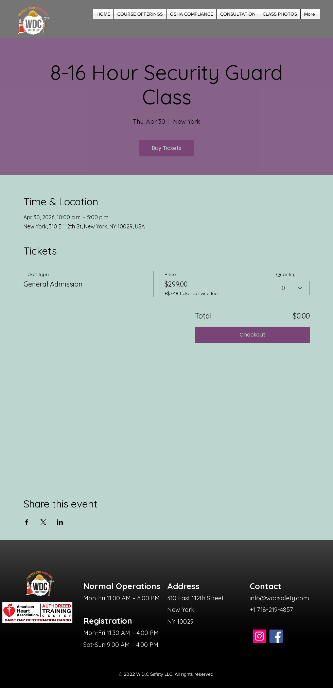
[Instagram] (259, 636)
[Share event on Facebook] (26, 522)
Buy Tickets (166, 148)
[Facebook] (276, 636)
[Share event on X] (43, 522)
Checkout (252, 335)
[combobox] (293, 288)
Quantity (286, 274)
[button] (140, 14)
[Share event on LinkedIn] (60, 522)
